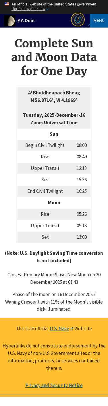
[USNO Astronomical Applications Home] (26, 20)
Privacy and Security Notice (54, 385)
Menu (99, 20)
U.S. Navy (59, 328)
